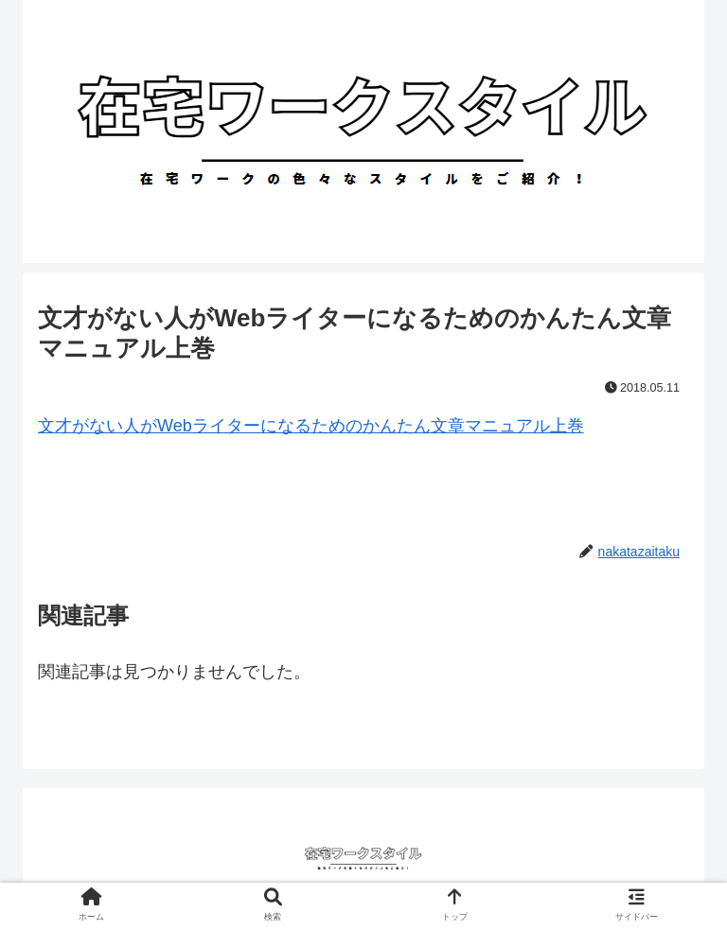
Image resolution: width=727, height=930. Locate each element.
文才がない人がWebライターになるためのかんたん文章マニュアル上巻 (311, 425)
